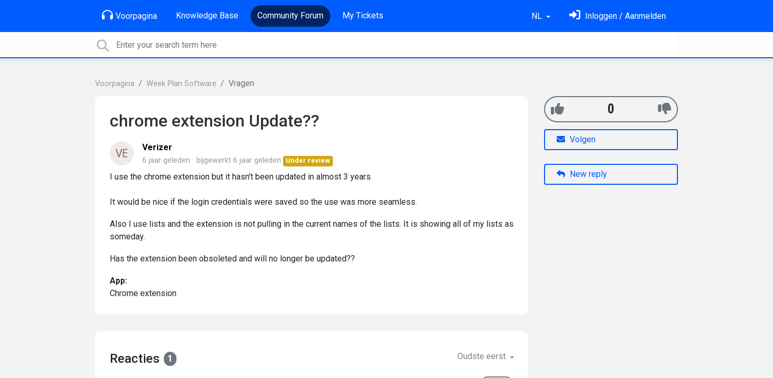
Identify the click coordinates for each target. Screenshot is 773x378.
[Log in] (617, 16)
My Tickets (362, 15)
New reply (582, 174)
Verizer (157, 147)
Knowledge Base (207, 15)
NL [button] (537, 16)
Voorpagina (129, 15)
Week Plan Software (181, 83)
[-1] (664, 109)
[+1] (557, 109)
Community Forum (290, 15)
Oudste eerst (482, 356)
